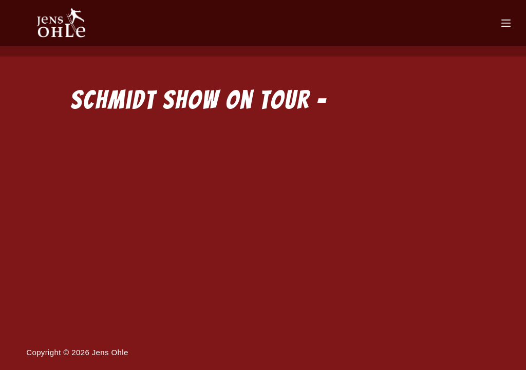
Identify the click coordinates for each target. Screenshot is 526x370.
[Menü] (506, 23)
